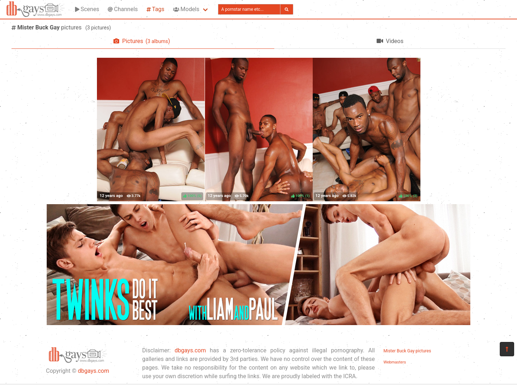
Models (186, 9)
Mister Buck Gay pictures (407, 350)
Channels (123, 9)
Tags (155, 9)
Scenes (87, 9)
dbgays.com (93, 370)
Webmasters (394, 362)
